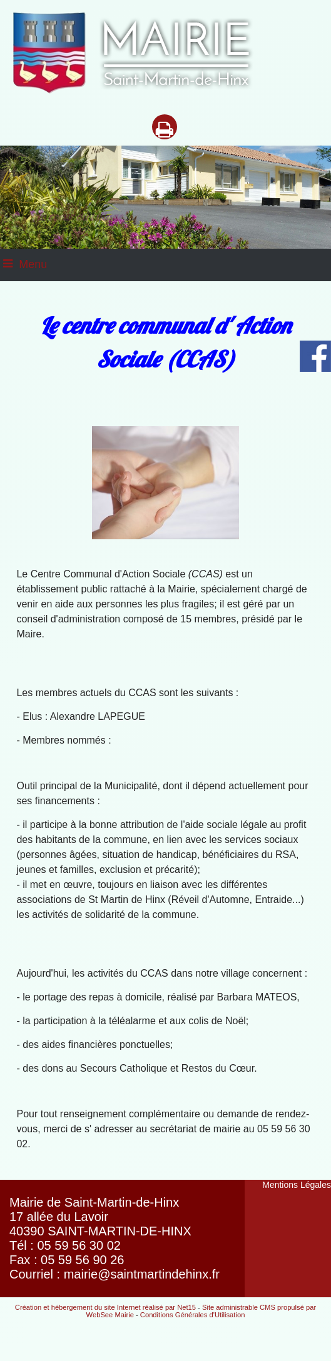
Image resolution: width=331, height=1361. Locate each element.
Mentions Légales (296, 1185)
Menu (33, 264)
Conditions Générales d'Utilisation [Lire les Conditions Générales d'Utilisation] (192, 1315)
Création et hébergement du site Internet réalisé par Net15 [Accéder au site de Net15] (105, 1307)
